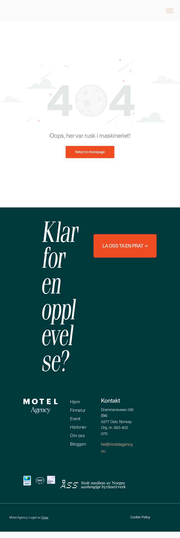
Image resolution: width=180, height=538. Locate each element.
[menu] (170, 11)
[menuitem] (89, 401)
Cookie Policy (140, 517)
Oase (44, 517)
